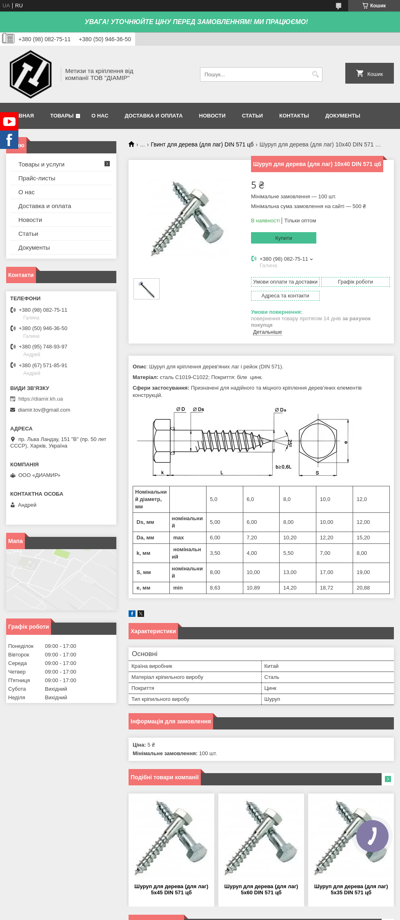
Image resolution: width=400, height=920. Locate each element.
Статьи (252, 116)
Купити (283, 238)
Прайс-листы (37, 178)
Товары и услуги (41, 164)
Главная (21, 116)
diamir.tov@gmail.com (44, 410)
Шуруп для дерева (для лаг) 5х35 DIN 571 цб (351, 889)
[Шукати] (315, 74)
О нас (100, 116)
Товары (61, 116)
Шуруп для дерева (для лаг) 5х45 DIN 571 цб (171, 889)
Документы (342, 116)
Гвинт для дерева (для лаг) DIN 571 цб (202, 144)
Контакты (294, 116)
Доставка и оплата (154, 116)
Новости (212, 116)
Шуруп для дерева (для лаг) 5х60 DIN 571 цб (261, 889)
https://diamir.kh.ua (40, 399)
